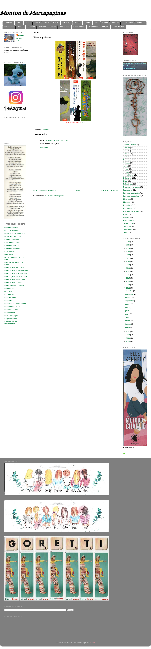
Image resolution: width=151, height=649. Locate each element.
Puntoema (8, 301)
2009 (128, 338)
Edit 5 (55, 23)
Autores (115, 23)
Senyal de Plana (10, 319)
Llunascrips (8, 254)
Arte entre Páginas (11, 230)
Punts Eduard (9, 313)
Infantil (77, 23)
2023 (128, 252)
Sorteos (126, 217)
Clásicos (126, 163)
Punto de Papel (10, 297)
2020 (128, 261)
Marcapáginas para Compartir (15, 276)
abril (127, 317)
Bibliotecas (9, 27)
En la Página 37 (10, 251)
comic (125, 166)
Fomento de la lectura (131, 187)
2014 (128, 281)
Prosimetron (9, 294)
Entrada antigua (109, 190)
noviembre (129, 294)
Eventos (31, 27)
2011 (128, 331)
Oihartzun (8, 291)
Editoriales (45, 129)
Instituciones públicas (131, 196)
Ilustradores (128, 23)
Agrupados (93, 27)
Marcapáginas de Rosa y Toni (15, 273)
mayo (127, 314)
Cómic (87, 23)
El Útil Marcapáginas (12, 242)
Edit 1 (18, 23)
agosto (128, 304)
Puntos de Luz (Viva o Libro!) (15, 304)
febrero (128, 324)
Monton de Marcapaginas (32, 12)
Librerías (140, 23)
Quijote (105, 27)
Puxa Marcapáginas (11, 316)
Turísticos (127, 226)
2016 (128, 275)
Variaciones (127, 229)
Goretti (21, 35)
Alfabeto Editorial (129, 145)
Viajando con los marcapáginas (10, 323)
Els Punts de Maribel (12, 248)
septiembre (129, 301)
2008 (128, 341)
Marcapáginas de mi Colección (16, 270)
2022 (128, 255)
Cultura (126, 172)
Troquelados (128, 223)
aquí (83, 123)
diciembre (129, 291)
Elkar (125, 181)
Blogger (92, 643)
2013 (128, 285)
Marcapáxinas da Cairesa (14, 285)
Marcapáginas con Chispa (14, 267)
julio (127, 307)
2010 (128, 335)
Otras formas (78, 27)
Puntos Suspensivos (12, 307)
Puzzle (125, 214)
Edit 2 (28, 23)
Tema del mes (118, 27)
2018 (128, 268)
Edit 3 (37, 23)
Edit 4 (46, 23)
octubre (128, 297)
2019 (128, 265)
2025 (128, 245)
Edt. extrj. (66, 23)
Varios (125, 232)
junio (127, 311)
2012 (128, 288)
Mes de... (126, 202)
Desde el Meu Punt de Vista (14, 233)
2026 (128, 242)
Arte (96, 23)
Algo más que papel (11, 227)
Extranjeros (127, 184)
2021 (128, 258)
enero (127, 327)
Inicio (78, 190)
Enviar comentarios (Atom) (54, 196)
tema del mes (128, 220)
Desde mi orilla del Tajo (13, 236)
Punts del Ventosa (11, 310)
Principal (8, 23)
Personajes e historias (131, 211)
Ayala (125, 157)
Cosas (125, 169)
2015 (128, 278)
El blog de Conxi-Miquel (13, 239)
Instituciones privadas (131, 193)
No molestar (128, 208)
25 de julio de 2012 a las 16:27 (56, 140)
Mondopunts (9, 288)
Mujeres (42, 27)
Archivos (126, 148)
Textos (52, 27)
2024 (128, 248)
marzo (127, 321)
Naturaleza (64, 27)
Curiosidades (128, 175)
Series (105, 23)
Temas (20, 27)
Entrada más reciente (44, 190)
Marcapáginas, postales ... (14, 282)
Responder (44, 147)
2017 (128, 271)
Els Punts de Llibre (11, 245)
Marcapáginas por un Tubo (14, 279)
